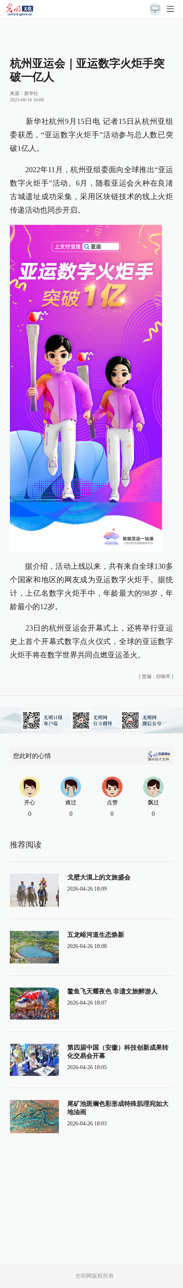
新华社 (31, 93)
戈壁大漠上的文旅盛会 (98, 877)
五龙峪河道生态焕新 (95, 934)
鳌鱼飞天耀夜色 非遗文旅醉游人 (112, 991)
